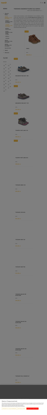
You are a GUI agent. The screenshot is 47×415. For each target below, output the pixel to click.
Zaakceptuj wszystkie (32, 408)
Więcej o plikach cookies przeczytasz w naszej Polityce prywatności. (13, 406)
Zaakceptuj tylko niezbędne (9, 408)
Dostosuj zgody (22, 408)
